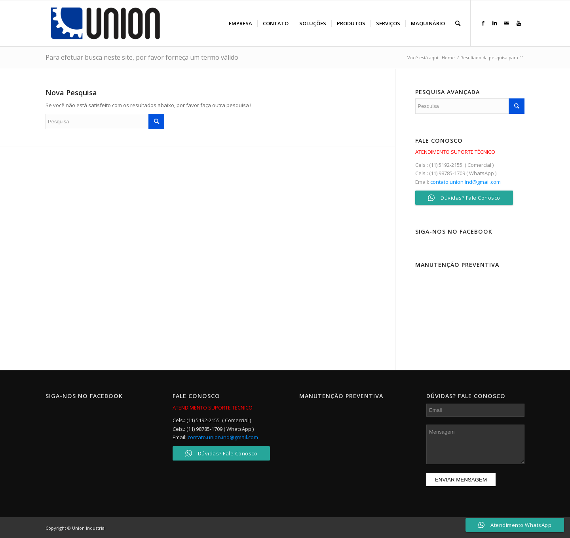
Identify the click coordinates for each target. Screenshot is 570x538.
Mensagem (475, 444)
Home (448, 57)
